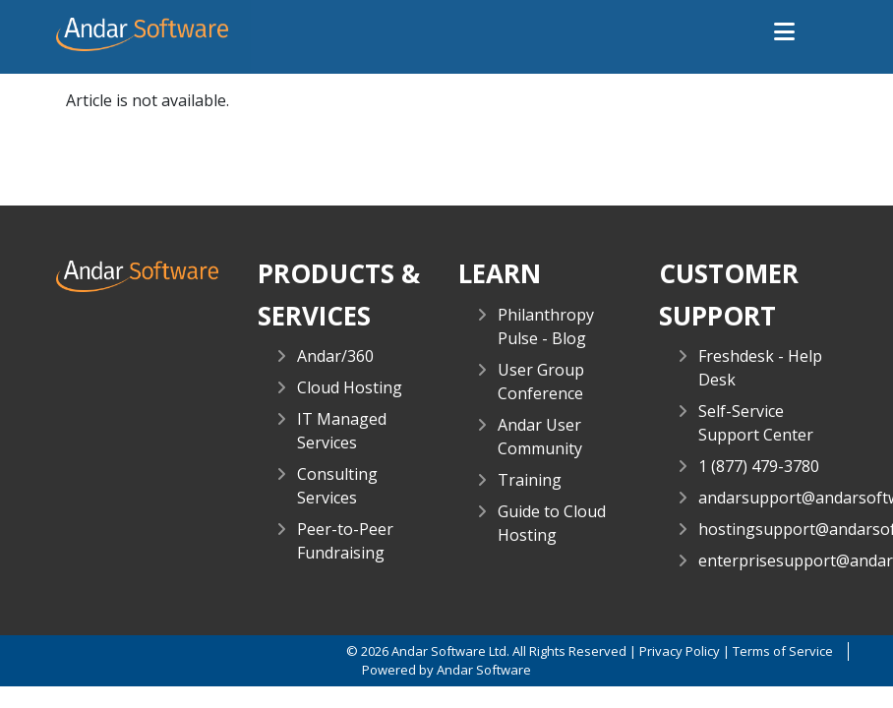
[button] (784, 33)
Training (530, 480)
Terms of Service (783, 651)
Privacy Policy (679, 651)
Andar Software (484, 669)
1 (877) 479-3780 (758, 466)
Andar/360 (335, 356)
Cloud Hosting (349, 387)
